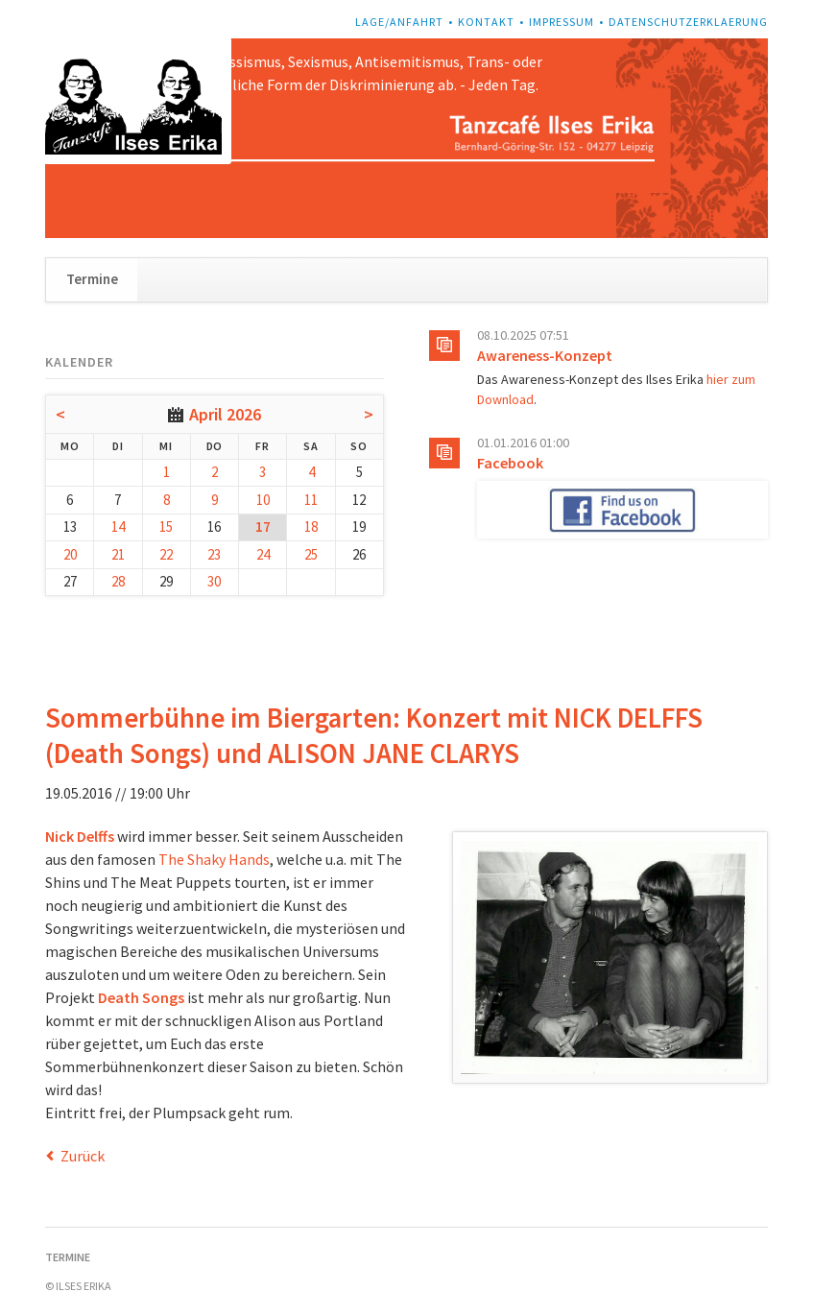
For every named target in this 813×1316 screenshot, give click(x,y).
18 (311, 526)
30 (214, 581)
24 (263, 554)
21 (118, 554)
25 (311, 554)
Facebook (510, 462)
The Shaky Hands (214, 859)
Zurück (82, 1155)
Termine (92, 279)
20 (70, 554)
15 (166, 526)
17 (263, 526)
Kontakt (486, 21)
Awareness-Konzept (544, 355)
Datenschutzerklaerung (688, 21)
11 (311, 500)
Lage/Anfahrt (399, 21)
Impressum (561, 21)
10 (263, 500)
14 (118, 526)
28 (118, 581)
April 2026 (225, 414)
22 (166, 554)
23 (214, 554)
